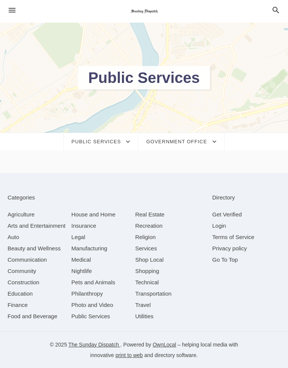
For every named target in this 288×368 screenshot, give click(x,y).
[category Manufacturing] (89, 248)
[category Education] (20, 293)
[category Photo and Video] (92, 305)
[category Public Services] (90, 316)
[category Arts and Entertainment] (36, 225)
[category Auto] (13, 237)
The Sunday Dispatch (94, 345)
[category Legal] (78, 237)
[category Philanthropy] (87, 293)
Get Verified (227, 214)
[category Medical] (81, 259)
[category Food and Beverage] (32, 316)
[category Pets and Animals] (93, 282)
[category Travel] (143, 305)
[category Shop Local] (149, 259)
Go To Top (225, 259)
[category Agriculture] (21, 214)
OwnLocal (164, 345)
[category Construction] (23, 282)
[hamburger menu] (12, 10)
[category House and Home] (93, 214)
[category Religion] (145, 237)
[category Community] (22, 271)
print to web (129, 355)
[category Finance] (18, 305)
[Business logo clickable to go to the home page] (144, 11)
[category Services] (146, 248)
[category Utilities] (144, 316)
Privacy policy (229, 248)
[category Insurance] (83, 225)
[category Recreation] (149, 225)
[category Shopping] (147, 271)
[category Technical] (147, 282)
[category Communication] (27, 259)
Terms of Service (233, 237)
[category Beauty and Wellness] (34, 248)
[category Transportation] (153, 293)
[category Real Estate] (150, 214)
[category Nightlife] (81, 271)
